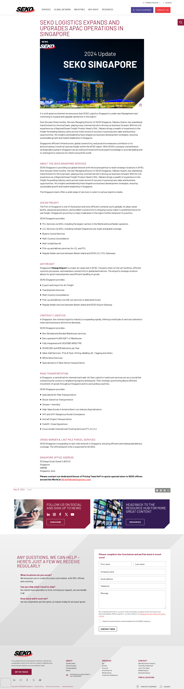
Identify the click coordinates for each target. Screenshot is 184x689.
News (68, 670)
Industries (79, 9)
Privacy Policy (39, 686)
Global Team (70, 663)
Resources (107, 9)
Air (103, 663)
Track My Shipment (145, 666)
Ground (105, 668)
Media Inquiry (143, 670)
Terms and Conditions (53, 686)
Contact (142, 660)
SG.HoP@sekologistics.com (76, 479)
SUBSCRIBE (55, 522)
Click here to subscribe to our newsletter (80, 675)
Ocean (104, 666)
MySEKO (164, 686)
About (69, 660)
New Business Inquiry (146, 663)
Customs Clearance (110, 675)
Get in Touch (21, 672)
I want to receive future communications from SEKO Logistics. (126, 621)
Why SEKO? (93, 9)
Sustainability (71, 668)
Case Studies (71, 666)
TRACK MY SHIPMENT (146, 686)
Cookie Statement (67, 686)
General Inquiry (144, 673)
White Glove (106, 673)
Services (46, 9)
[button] (181, 22)
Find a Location (146, 677)
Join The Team (144, 668)
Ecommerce (107, 670)
